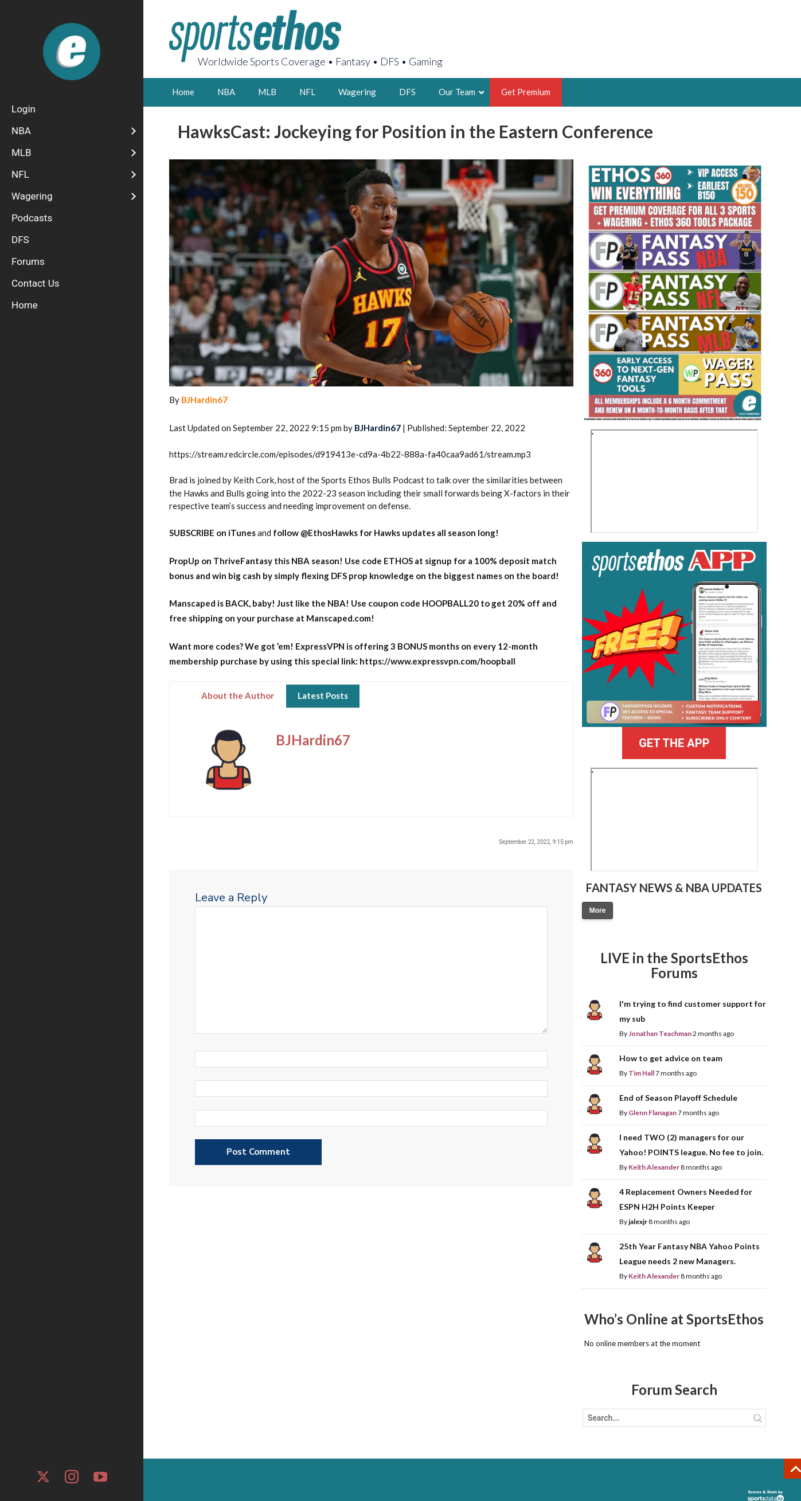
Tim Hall (641, 1073)
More (597, 910)
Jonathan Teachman (659, 1033)
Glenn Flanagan (652, 1112)
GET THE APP (674, 743)
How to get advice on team (670, 1058)
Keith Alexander (653, 1167)
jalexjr (637, 1221)
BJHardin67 (204, 399)
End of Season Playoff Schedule (678, 1098)
